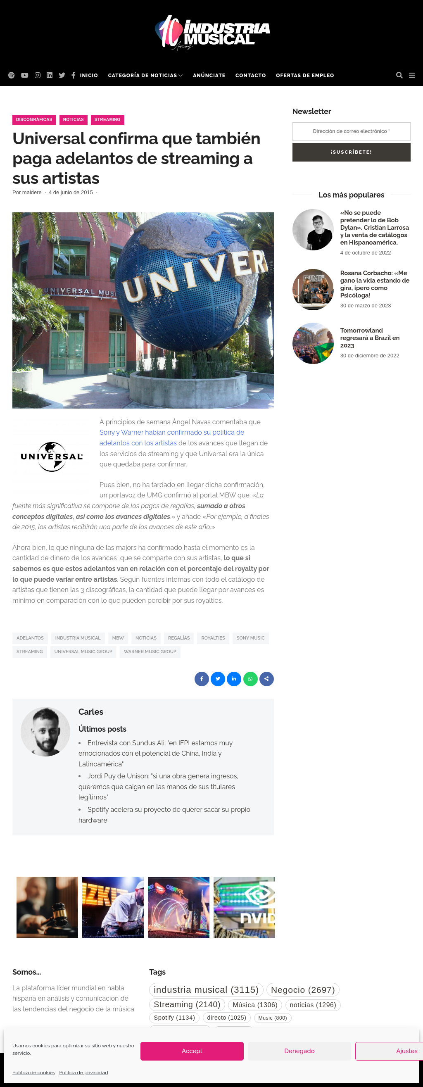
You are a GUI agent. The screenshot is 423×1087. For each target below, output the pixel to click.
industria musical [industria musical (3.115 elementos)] (206, 990)
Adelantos (30, 638)
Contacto (250, 75)
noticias (146, 638)
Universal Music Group (83, 651)
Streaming (108, 119)
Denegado (299, 1051)
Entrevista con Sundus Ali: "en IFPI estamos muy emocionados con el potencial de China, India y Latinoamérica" (155, 753)
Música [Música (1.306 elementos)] (255, 1005)
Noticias (73, 119)
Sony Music (251, 638)
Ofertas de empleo (305, 75)
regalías (179, 638)
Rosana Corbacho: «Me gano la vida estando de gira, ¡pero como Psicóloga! (375, 284)
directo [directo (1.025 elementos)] (227, 1017)
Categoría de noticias (142, 75)
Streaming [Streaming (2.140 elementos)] (187, 1004)
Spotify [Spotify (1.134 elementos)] (174, 1017)
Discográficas (34, 119)
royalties (213, 638)
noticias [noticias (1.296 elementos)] (313, 1005)
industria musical (78, 638)
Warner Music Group (150, 651)
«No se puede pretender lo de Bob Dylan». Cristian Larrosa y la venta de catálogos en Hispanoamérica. (374, 227)
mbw (118, 638)
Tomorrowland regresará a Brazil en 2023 (370, 338)
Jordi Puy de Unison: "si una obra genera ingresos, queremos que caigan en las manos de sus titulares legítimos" (158, 786)
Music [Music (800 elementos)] (273, 1018)
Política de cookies (33, 1072)
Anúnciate (209, 75)
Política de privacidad (83, 1072)
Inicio (89, 75)
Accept (192, 1051)
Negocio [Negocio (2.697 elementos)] (303, 989)
